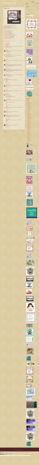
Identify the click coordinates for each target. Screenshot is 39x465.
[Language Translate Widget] (29, 15)
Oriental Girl (28, 111)
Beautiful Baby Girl (29, 108)
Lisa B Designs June (6, 36)
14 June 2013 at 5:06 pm (8, 87)
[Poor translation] (2, 454)
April (27, 137)
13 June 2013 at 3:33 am (8, 61)
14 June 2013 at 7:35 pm (8, 91)
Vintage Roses (28, 109)
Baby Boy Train (28, 116)
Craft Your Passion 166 (6, 33)
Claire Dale (7, 84)
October (28, 104)
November (28, 103)
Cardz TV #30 (5, 31)
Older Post (23, 130)
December (28, 102)
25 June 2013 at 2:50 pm (8, 126)
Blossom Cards (7, 54)
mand (6, 106)
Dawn (6, 78)
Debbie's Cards (9, 3)
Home (14, 130)
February (28, 139)
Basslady (7, 93)
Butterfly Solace (29, 114)
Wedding (28, 119)
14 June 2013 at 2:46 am (8, 82)
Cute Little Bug (28, 117)
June (28, 107)
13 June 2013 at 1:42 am (8, 57)
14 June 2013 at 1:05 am (8, 76)
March (28, 138)
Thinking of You (28, 115)
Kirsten (6, 45)
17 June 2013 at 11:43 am (8, 112)
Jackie (6, 114)
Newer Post (5, 130)
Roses (28, 112)
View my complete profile (32, 145)
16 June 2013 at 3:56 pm (8, 104)
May (27, 136)
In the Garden (28, 113)
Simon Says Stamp (6, 30)
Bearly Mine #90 (5, 38)
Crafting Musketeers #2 (6, 35)
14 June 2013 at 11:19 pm (8, 97)
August (28, 106)
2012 (27, 141)
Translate (30, 16)
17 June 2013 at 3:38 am (8, 108)
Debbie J (31, 144)
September (28, 105)
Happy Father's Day (29, 118)
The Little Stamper (8, 99)
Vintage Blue (28, 110)
